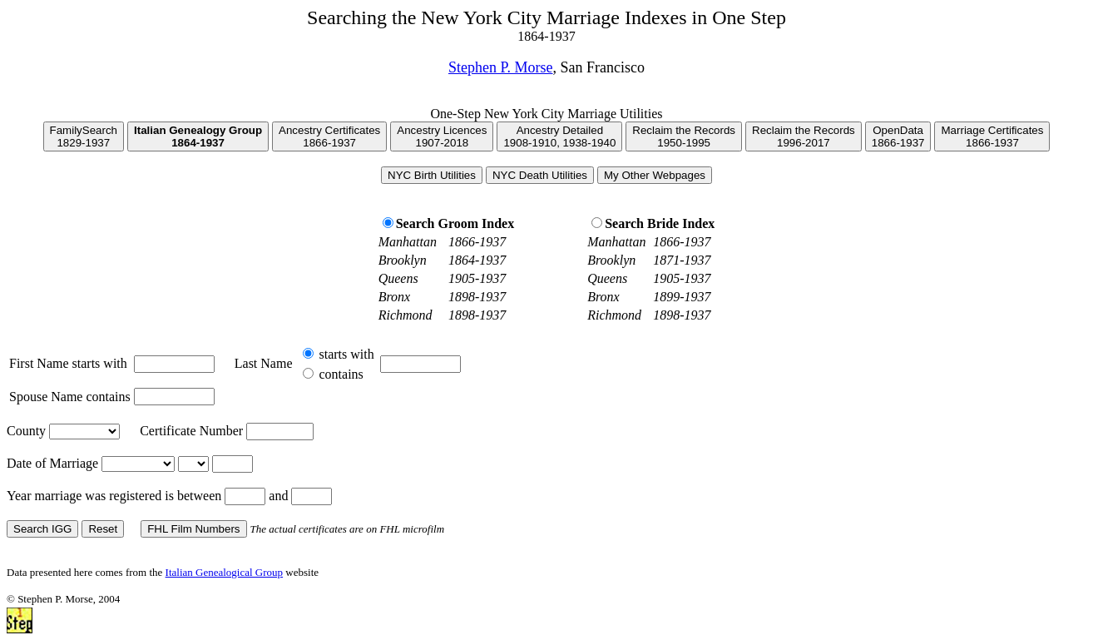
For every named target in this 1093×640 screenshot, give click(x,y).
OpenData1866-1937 (898, 136)
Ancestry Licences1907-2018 (442, 136)
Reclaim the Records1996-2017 (803, 136)
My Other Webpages (654, 175)
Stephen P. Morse (500, 67)
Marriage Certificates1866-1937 (992, 136)
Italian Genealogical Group (225, 572)
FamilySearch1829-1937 (83, 136)
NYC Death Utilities (539, 175)
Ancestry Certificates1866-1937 (329, 136)
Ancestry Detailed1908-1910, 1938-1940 (559, 136)
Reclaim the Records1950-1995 (683, 136)
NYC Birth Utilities (432, 175)
